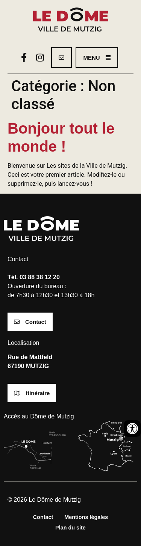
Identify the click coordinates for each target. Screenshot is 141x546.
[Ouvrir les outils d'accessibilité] (132, 428)
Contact (43, 517)
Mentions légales (86, 517)
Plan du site (70, 528)
